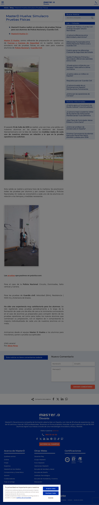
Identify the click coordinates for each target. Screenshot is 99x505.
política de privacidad (24, 497)
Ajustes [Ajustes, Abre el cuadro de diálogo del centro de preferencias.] (50, 497)
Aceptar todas (50, 488)
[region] (32, 493)
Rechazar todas (51, 493)
